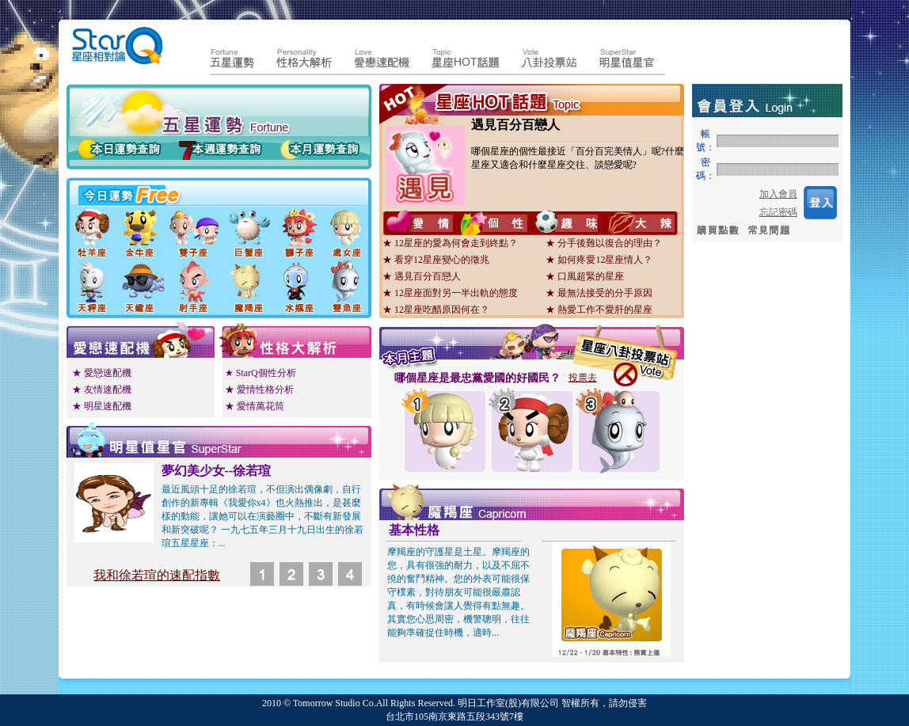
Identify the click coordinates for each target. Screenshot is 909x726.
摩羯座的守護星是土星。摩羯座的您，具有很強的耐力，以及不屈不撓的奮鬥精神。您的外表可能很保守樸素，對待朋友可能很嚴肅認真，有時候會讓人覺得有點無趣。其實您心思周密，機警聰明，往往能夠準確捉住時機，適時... (458, 592)
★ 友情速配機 (101, 389)
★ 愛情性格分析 (259, 389)
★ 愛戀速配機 (101, 372)
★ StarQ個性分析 (260, 372)
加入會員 (778, 194)
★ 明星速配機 (101, 406)
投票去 (583, 377)
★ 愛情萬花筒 (254, 406)
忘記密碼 (778, 212)
